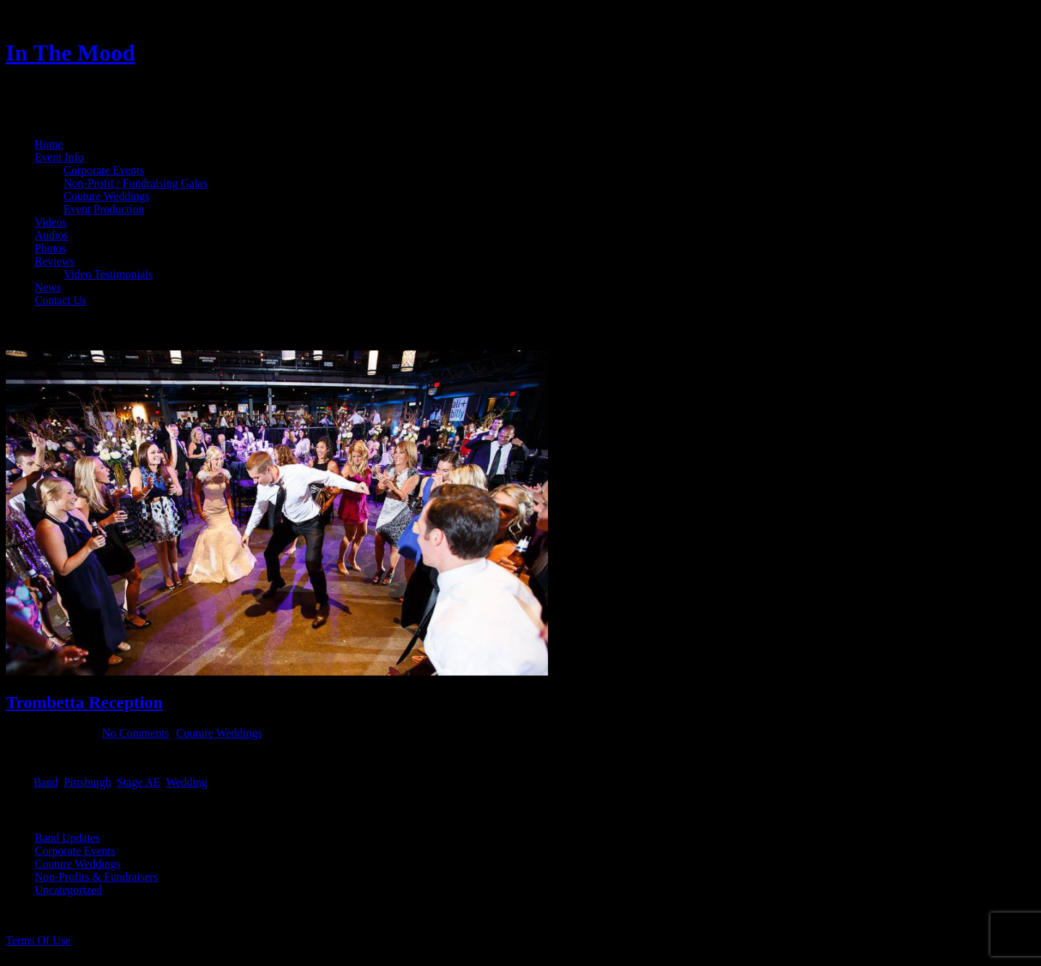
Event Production (104, 209)
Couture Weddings (107, 196)
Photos (51, 248)
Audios (51, 235)
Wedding (186, 782)
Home (49, 144)
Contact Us (61, 300)
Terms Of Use (38, 940)
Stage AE (138, 782)
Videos (51, 222)
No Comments (135, 733)
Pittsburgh (87, 782)
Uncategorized (68, 890)
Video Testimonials (108, 274)
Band (45, 782)
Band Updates (67, 838)
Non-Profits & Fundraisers (96, 877)
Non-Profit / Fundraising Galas (135, 183)
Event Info (59, 157)
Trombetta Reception (84, 702)
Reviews (54, 261)
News (48, 287)
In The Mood (70, 53)
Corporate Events (104, 170)
